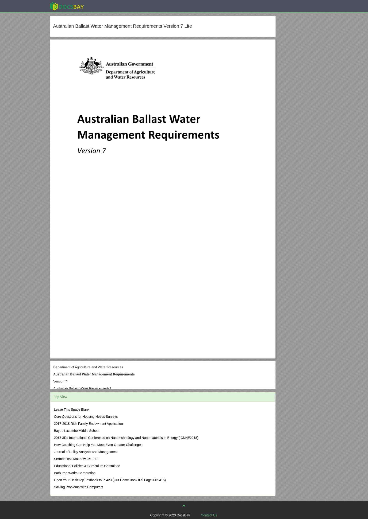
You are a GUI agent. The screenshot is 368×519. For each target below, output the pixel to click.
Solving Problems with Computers (78, 487)
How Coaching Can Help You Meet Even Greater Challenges (98, 445)
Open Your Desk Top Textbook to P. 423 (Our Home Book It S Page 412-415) (110, 480)
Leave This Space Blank (71, 409)
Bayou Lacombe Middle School (76, 431)
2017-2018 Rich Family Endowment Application (88, 423)
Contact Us (209, 515)
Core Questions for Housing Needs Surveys (86, 416)
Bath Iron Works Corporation (75, 473)
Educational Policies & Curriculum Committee (87, 466)
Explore (102, 6)
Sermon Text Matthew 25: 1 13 (76, 459)
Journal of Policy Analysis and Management (86, 452)
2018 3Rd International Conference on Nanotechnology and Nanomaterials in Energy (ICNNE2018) (126, 438)
